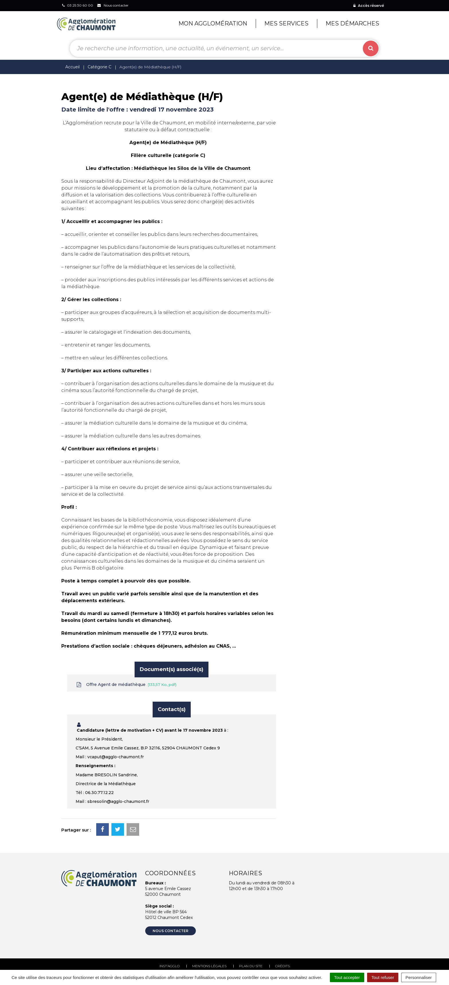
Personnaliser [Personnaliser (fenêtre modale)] (418, 977)
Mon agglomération (212, 23)
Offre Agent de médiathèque (126, 684)
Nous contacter (170, 931)
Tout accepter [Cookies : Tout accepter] (347, 977)
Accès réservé (368, 5)
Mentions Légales (209, 966)
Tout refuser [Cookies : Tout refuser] (382, 977)
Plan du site (251, 966)
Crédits (282, 966)
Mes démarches (352, 23)
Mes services (286, 23)
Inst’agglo (169, 966)
